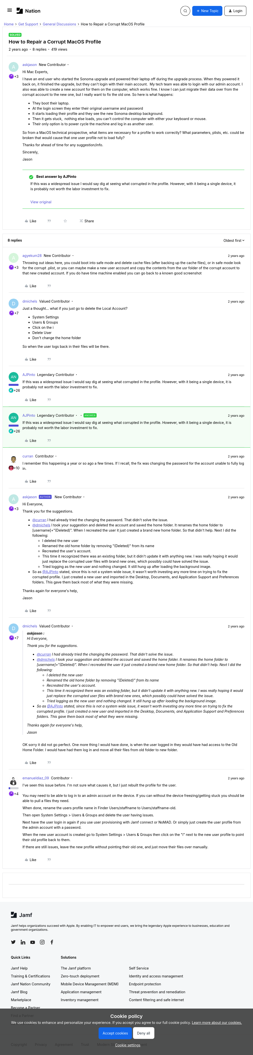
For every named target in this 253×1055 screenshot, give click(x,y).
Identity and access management (156, 976)
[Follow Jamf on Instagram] (42, 942)
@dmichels (41, 525)
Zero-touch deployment (80, 976)
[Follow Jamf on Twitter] (13, 942)
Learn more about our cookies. (217, 1022)
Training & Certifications (30, 976)
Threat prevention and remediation (157, 992)
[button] (10, 12)
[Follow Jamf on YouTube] (32, 942)
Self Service (139, 968)
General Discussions (59, 24)
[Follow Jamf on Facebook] (51, 942)
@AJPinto (50, 572)
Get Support (28, 24)
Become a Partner (25, 1008)
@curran (39, 520)
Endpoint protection (145, 984)
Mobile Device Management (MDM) (90, 984)
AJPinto (28, 374)
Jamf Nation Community (30, 984)
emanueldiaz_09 (35, 778)
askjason (29, 64)
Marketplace (21, 1000)
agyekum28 (32, 255)
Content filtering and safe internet (156, 1000)
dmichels (29, 301)
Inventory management (79, 1000)
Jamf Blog (19, 992)
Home (9, 24)
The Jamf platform (76, 968)
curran (27, 456)
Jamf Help (19, 968)
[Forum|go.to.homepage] (29, 11)
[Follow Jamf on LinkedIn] (23, 942)
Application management (81, 992)
